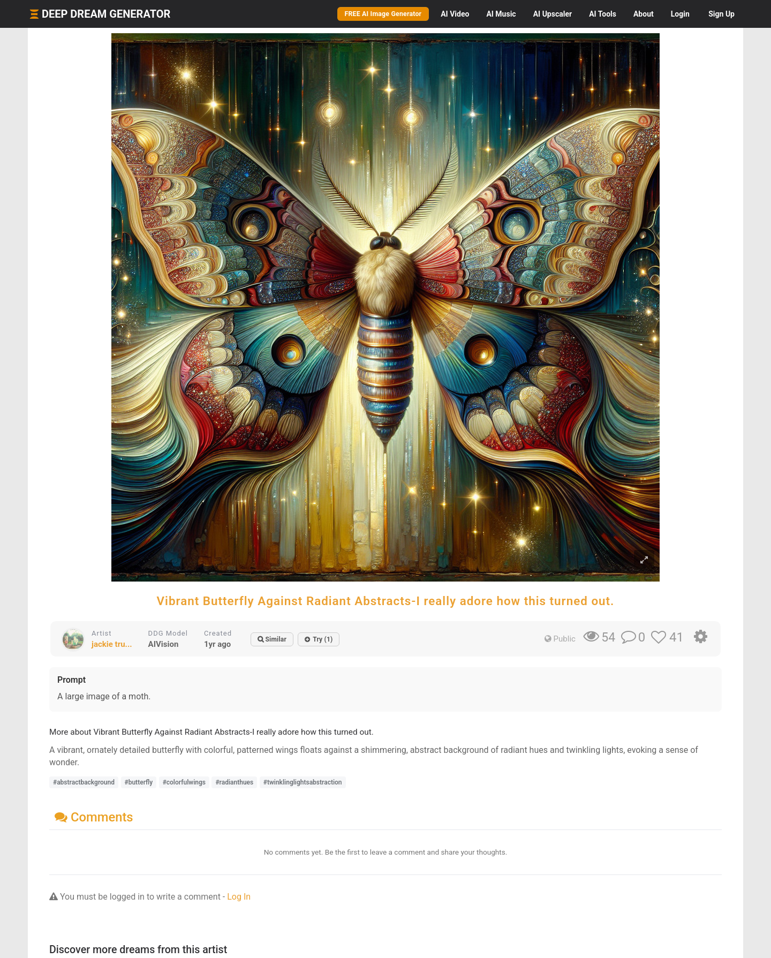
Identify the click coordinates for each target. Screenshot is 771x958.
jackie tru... (112, 644)
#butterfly (139, 782)
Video (455, 14)
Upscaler (552, 14)
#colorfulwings (184, 782)
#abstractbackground (84, 782)
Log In (239, 897)
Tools (602, 14)
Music (501, 14)
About (643, 14)
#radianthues (234, 782)
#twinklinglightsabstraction (302, 782)
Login (680, 14)
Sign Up (721, 14)
